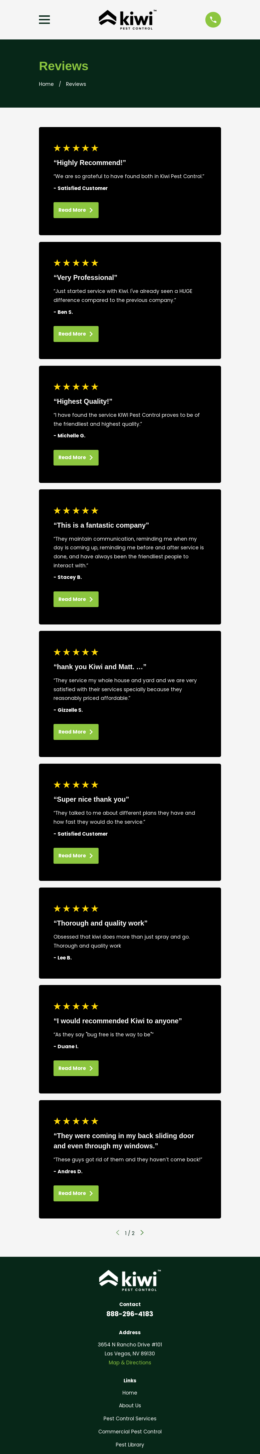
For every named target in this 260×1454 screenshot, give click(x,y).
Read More (76, 210)
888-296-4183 (129, 1314)
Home (129, 1392)
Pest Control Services (130, 1418)
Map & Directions (130, 1362)
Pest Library (130, 1444)
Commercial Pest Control (130, 1431)
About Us (130, 1405)
